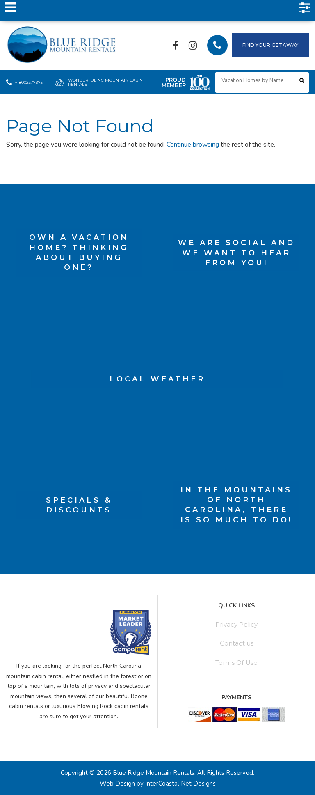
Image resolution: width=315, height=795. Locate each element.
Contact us (236, 643)
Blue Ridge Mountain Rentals (62, 45)
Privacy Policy (236, 624)
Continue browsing (193, 144)
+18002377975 (24, 82)
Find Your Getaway (270, 45)
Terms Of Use (236, 662)
